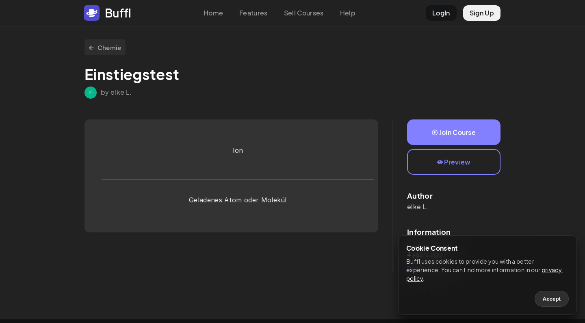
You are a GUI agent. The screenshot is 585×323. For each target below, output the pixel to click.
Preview (454, 162)
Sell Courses (304, 13)
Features (253, 13)
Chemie (105, 47)
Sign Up (482, 13)
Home (213, 13)
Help (347, 13)
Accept (552, 299)
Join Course (454, 132)
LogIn (441, 13)
